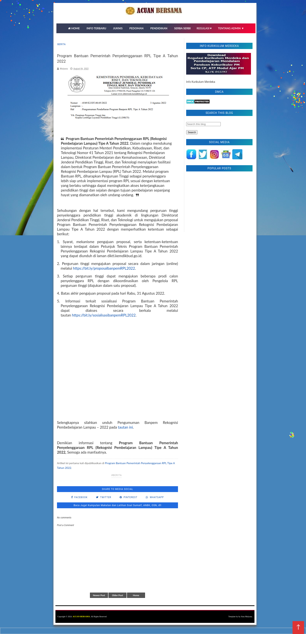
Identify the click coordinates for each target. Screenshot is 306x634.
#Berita (116, 475)
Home (136, 595)
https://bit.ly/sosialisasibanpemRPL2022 (104, 315)
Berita (61, 44)
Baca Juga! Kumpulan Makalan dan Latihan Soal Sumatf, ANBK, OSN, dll (117, 505)
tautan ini (125, 427)
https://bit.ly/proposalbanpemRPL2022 (104, 268)
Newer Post (99, 595)
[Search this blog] (203, 124)
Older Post (117, 595)
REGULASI (204, 28)
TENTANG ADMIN (231, 28)
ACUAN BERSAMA (81, 616)
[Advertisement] (219, 202)
